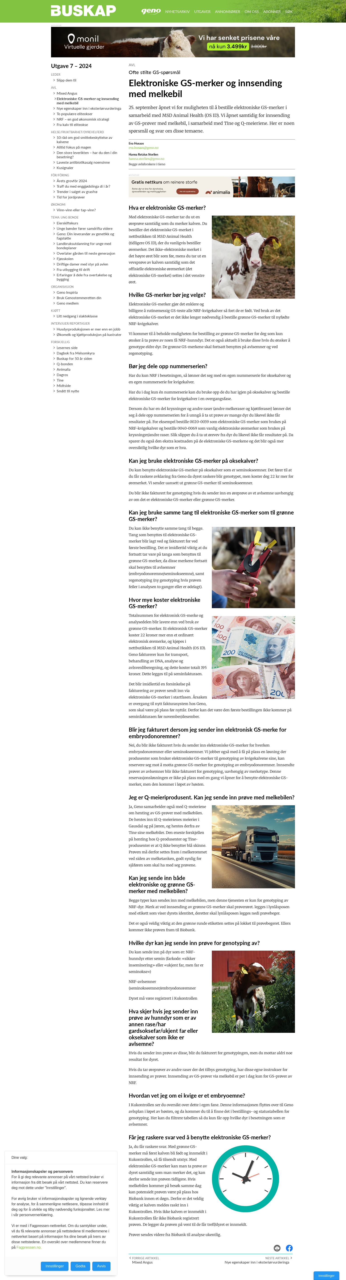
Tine (60, 380)
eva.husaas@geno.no (144, 148)
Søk (289, 11)
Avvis (101, 1266)
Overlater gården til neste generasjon (86, 253)
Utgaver (202, 11)
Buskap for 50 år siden (74, 358)
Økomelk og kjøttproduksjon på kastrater (89, 334)
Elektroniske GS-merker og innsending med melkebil (88, 100)
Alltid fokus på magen (74, 147)
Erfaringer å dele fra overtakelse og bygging (84, 277)
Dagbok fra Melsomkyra (76, 353)
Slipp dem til (66, 80)
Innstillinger (326, 1276)
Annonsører (227, 11)
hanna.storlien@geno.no (146, 159)
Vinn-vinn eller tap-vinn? (76, 210)
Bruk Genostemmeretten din (79, 298)
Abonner (272, 11)
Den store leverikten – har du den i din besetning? (87, 154)
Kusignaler (65, 167)
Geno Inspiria (67, 292)
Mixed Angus (67, 93)
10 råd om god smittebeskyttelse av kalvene (84, 139)
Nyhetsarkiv (177, 11)
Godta (80, 1266)
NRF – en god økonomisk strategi (83, 119)
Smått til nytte (68, 391)
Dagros (62, 374)
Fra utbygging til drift (73, 269)
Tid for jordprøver (71, 197)
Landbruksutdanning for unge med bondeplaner (84, 245)
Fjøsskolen (65, 258)
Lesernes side (67, 347)
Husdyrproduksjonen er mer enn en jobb (88, 329)
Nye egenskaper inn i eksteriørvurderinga (89, 108)
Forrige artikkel (145, 1258)
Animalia (63, 369)
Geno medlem (68, 303)
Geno (151, 11)
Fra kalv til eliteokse (72, 124)
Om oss (252, 11)
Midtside (64, 385)
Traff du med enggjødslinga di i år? (83, 186)
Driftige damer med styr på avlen (82, 264)
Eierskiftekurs (67, 223)
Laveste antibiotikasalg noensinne (83, 162)
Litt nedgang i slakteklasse (77, 316)
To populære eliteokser (75, 114)
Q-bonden (65, 364)
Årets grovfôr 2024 (72, 181)
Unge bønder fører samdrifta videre (84, 228)
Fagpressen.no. (29, 1247)
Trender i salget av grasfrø (77, 191)
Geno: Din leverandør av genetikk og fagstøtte (85, 236)
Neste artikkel (277, 1258)
